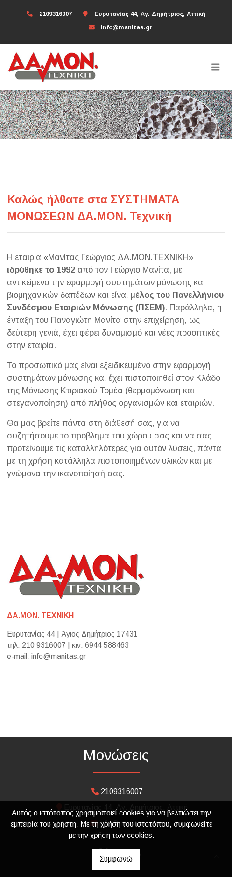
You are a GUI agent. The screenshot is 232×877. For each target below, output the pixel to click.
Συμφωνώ (116, 859)
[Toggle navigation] (215, 67)
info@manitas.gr (127, 27)
